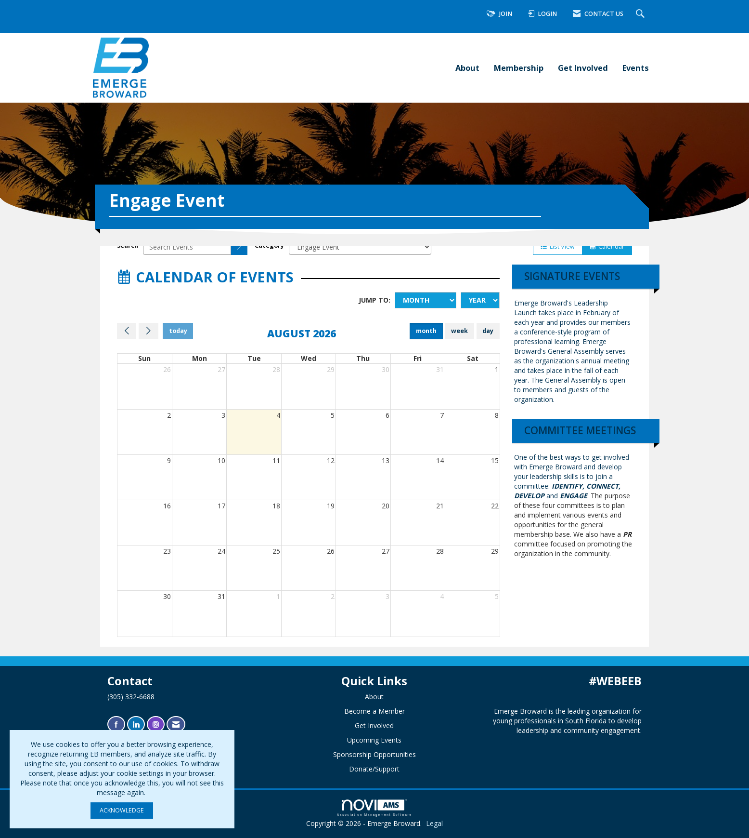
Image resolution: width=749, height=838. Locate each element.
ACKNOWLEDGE (122, 810)
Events (635, 67)
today (178, 331)
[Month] (425, 300)
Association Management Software (374, 807)
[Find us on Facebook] (116, 724)
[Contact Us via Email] (176, 724)
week (459, 331)
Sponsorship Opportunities (374, 754)
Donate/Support (374, 768)
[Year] (480, 300)
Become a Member (374, 711)
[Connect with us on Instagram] (156, 724)
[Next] (148, 331)
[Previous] (126, 331)
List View (558, 246)
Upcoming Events (374, 740)
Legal (434, 823)
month (426, 331)
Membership (518, 67)
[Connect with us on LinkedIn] (136, 724)
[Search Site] (641, 14)
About (467, 67)
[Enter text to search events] (187, 247)
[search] (239, 247)
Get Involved (583, 67)
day (487, 331)
